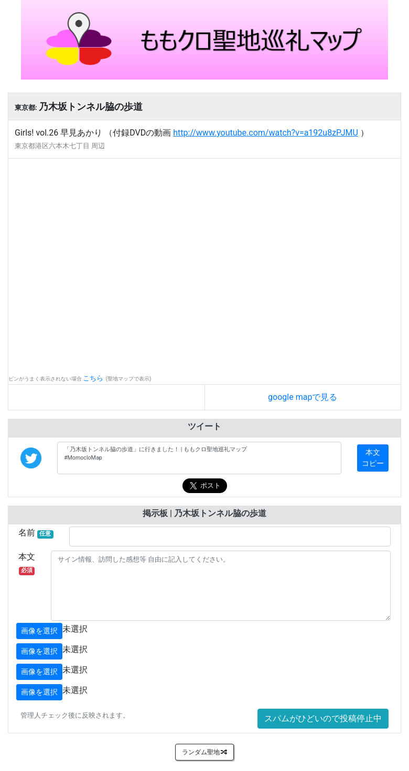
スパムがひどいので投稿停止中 (323, 718)
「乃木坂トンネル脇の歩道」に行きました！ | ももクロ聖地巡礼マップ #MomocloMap (199, 458)
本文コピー (373, 457)
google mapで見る (302, 397)
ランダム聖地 (205, 752)
